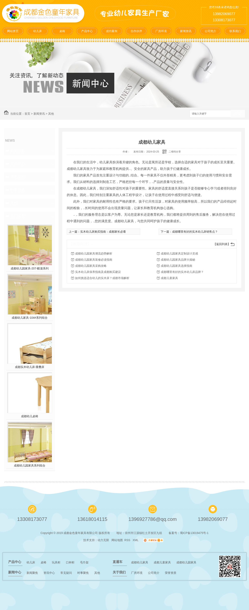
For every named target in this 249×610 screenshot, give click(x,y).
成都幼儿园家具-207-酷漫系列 (30, 268)
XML (136, 540)
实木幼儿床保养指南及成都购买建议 (98, 272)
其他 (51, 113)
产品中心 (87, 31)
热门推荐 (17, 216)
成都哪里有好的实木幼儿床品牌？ (182, 272)
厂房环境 (161, 31)
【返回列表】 (221, 244)
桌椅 (62, 31)
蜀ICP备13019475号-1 (194, 533)
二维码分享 (175, 151)
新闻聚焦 (17, 151)
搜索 (238, 114)
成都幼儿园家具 (186, 562)
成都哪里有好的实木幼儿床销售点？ (195, 231)
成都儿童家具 (169, 278)
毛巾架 (84, 562)
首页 (27, 113)
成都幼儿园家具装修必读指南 (93, 259)
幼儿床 (37, 31)
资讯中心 (17, 164)
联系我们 (235, 31)
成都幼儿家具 (139, 562)
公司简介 (210, 31)
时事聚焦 (17, 190)
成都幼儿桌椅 (29, 416)
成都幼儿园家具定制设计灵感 (179, 253)
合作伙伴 (136, 31)
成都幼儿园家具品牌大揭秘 (178, 259)
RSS (127, 540)
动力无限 (103, 540)
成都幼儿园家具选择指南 (176, 265)
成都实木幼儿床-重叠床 (29, 367)
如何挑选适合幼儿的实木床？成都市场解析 (102, 278)
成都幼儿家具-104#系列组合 (30, 317)
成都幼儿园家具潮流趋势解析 (93, 253)
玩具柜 (56, 562)
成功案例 (111, 31)
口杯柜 (70, 562)
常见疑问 (17, 177)
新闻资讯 (185, 31)
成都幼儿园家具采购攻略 (91, 265)
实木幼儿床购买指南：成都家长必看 (103, 231)
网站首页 (13, 31)
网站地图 (117, 540)
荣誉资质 (170, 572)
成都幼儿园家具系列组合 (29, 465)
